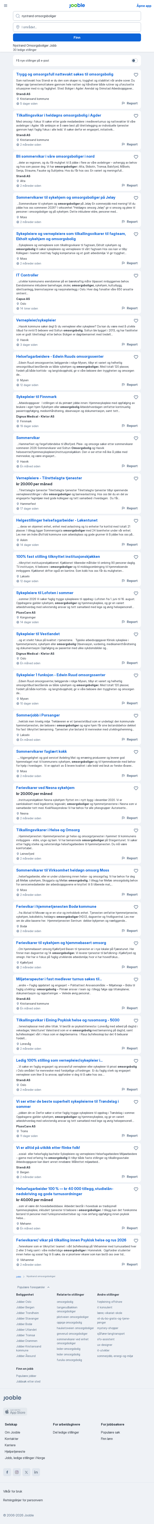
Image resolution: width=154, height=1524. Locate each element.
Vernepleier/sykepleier (36, 320)
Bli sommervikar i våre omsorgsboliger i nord (55, 156)
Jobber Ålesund (26, 1356)
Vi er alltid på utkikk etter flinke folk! (48, 1148)
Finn (77, 37)
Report (129, 103)
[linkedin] (36, 1472)
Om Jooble (12, 1432)
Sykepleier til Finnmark (36, 397)
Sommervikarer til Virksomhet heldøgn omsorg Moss (62, 870)
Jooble (29, 1515)
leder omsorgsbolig (68, 1354)
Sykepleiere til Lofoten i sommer (44, 593)
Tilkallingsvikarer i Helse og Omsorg (48, 830)
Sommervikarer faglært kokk (41, 751)
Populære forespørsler (33, 1287)
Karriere (10, 1445)
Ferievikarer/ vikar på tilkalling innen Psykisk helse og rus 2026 (71, 1240)
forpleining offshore (109, 1301)
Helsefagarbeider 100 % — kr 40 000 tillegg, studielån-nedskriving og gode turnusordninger (64, 1191)
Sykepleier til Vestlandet (38, 634)
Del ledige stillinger (66, 1432)
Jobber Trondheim (27, 1313)
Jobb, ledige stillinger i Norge (25, 1458)
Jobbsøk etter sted (28, 1381)
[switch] (134, 61)
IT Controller (27, 275)
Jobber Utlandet (26, 1329)
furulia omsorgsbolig (69, 1360)
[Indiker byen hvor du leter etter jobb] (77, 27)
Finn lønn (107, 1439)
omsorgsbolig (65, 1301)
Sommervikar (28, 438)
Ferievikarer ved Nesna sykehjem (45, 788)
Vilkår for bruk (12, 1491)
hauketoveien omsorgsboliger (75, 1328)
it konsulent (104, 1307)
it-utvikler (103, 1350)
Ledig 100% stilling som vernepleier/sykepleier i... (59, 1060)
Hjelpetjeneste (15, 1451)
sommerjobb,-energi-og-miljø (115, 1356)
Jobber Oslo (23, 1301)
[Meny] (6, 6)
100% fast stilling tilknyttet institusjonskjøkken (58, 556)
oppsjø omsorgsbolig (69, 1322)
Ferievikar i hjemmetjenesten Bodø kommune (56, 906)
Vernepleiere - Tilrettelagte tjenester (49, 478)
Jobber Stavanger (27, 1318)
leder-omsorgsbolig (68, 1348)
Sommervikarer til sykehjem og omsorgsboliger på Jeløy (65, 197)
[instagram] (17, 1472)
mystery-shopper (107, 1328)
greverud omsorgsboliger (72, 1333)
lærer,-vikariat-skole (109, 1313)
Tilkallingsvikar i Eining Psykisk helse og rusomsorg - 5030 (67, 1020)
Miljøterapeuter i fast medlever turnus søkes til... (59, 979)
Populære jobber (26, 1376)
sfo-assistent (106, 1339)
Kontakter (11, 1439)
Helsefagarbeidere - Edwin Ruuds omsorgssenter (60, 356)
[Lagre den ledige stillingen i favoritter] (136, 75)
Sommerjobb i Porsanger (38, 715)
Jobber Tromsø (25, 1335)
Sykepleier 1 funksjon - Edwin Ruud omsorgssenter (60, 675)
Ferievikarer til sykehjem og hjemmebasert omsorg (61, 943)
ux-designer (104, 1344)
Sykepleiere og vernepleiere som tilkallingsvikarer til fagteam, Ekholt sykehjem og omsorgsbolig (71, 236)
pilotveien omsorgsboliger (73, 1317)
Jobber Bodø (24, 1324)
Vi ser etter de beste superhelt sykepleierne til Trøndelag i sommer (67, 1104)
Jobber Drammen (26, 1340)
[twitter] (26, 1472)
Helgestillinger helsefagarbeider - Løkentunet (57, 520)
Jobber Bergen (25, 1307)
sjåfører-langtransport (111, 1333)
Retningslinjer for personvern (23, 1500)
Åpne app (144, 6)
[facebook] (7, 1472)
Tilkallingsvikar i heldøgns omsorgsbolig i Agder (58, 115)
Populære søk (110, 1432)
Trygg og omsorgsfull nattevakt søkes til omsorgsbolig (64, 74)
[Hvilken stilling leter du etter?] (77, 16)
